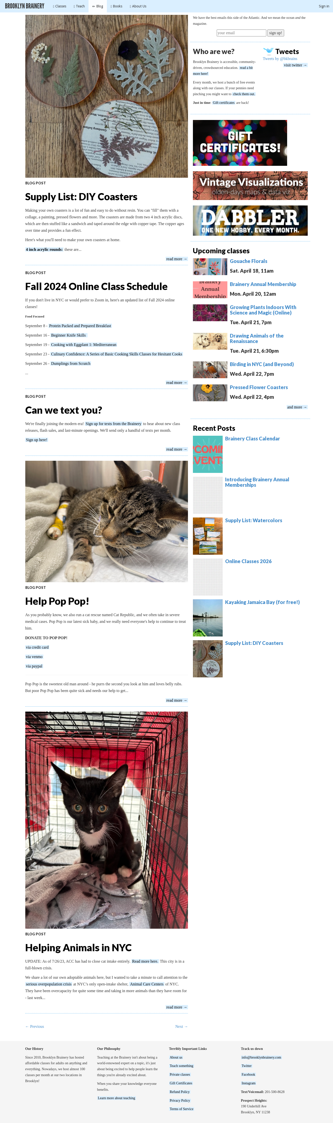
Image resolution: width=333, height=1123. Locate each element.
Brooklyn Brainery (24, 6)
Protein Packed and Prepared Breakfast (80, 326)
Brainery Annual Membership (263, 284)
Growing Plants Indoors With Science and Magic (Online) (263, 310)
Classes (59, 6)
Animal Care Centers (146, 984)
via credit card (37, 647)
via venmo (34, 657)
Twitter (247, 1066)
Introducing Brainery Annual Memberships (257, 482)
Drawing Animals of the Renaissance (257, 338)
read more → (176, 259)
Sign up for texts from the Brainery (113, 424)
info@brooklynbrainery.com (261, 1057)
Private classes (180, 1074)
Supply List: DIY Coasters (81, 196)
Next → (181, 1026)
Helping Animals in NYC (78, 947)
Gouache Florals (248, 261)
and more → (297, 407)
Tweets (287, 51)
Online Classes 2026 (248, 561)
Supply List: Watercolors (253, 520)
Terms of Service (181, 1109)
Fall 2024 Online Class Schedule (96, 286)
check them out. (244, 94)
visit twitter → (295, 65)
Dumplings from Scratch (70, 363)
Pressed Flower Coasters (259, 387)
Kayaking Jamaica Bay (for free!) (262, 602)
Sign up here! (36, 440)
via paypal (34, 666)
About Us (138, 6)
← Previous (34, 1026)
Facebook (248, 1074)
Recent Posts (214, 428)
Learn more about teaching (116, 1098)
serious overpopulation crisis (49, 984)
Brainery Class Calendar (252, 438)
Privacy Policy (180, 1100)
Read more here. (145, 961)
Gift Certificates (181, 1083)
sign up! (275, 33)
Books (116, 6)
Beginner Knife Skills (69, 335)
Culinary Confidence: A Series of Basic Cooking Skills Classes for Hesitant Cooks (116, 354)
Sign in (324, 6)
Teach (79, 6)
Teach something (181, 1066)
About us (176, 1057)
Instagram (249, 1083)
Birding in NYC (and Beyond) (262, 364)
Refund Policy (180, 1092)
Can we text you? (63, 410)
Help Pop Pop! (57, 601)
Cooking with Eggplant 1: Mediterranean (83, 345)
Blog (97, 6)
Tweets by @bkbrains (280, 59)
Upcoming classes (221, 250)
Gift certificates (224, 103)
